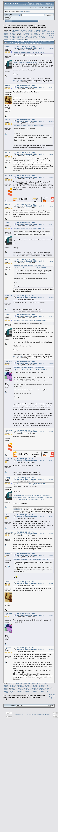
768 (18, 36)
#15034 (51, 479)
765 (10, 36)
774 (33, 36)
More (35, 21)
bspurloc (8, 648)
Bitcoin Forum (8, 25)
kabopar (7, 119)
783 (15, 37)
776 (39, 36)
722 (23, 31)
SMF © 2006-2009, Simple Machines (39, 714)
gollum (7, 582)
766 (12, 36)
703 (15, 30)
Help (14, 21)
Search (19, 21)
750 (12, 34)
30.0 (11, 17)
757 (32, 34)
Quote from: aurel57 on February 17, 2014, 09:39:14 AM (29, 125)
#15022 (51, 87)
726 (33, 31)
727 (36, 31)
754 (24, 34)
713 (42, 30)
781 (10, 37)
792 (39, 37)
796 (7, 39)
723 (26, 31)
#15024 (51, 154)
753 (21, 34)
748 (7, 34)
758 (34, 34)
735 (15, 33)
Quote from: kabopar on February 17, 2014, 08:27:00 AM (29, 52)
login (21, 11)
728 (39, 31)
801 (20, 39)
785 (20, 37)
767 (15, 36)
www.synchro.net (17, 80)
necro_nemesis (10, 532)
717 (10, 31)
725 (31, 31)
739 (26, 33)
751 (15, 34)
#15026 (51, 206)
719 (15, 31)
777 (41, 36)
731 (4, 33)
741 (31, 33)
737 (20, 33)
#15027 (51, 224)
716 (7, 31)
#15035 (51, 516)
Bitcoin (16, 25)
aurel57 (7, 85)
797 (10, 39)
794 (44, 37)
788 (28, 37)
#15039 (51, 615)
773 (31, 36)
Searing (7, 46)
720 (18, 31)
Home (8, 21)
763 (4, 36)
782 (12, 37)
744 (39, 33)
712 (39, 30)
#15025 (51, 177)
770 (23, 36)
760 (40, 34)
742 (33, 33)
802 (23, 39)
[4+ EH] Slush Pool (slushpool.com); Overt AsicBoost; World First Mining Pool (24, 26)
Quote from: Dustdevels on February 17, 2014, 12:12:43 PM (30, 320)
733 (10, 33)
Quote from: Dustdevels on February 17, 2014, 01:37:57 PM (30, 484)
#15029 (51, 297)
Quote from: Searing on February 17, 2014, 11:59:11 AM (29, 265)
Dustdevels (9, 296)
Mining (22, 25)
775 (36, 36)
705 (21, 30)
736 (18, 33)
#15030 (51, 316)
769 (20, 36)
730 (44, 31)
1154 (27, 39)
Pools (28, 25)
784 (18, 37)
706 (23, 30)
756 (29, 34)
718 (12, 31)
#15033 (51, 461)
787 (26, 37)
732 (7, 33)
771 (26, 36)
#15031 (51, 363)
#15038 (51, 583)
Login (24, 21)
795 (4, 39)
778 (44, 36)
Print (51, 37)
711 (37, 30)
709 (31, 30)
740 (28, 33)
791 (36, 37)
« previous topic (50, 32)
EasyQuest (8, 361)
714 (45, 30)
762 (45, 34)
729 (41, 31)
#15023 (51, 121)
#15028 (51, 261)
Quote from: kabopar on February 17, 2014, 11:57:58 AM (29, 228)
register (27, 11)
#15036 (51, 534)
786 (23, 37)
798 (12, 39)
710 (34, 30)
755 (26, 34)
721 (20, 31)
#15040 (51, 649)
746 (44, 33)
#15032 (51, 432)
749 (10, 34)
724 (28, 31)
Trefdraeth (8, 553)
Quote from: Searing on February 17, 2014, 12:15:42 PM (29, 367)
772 (28, 36)
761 (42, 34)
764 (7, 36)
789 (31, 37)
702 (13, 30)
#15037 (51, 555)
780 (7, 37)
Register (29, 21)
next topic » (51, 34)
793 (41, 37)
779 (4, 37)
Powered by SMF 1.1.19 (21, 714)
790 (33, 37)
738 (23, 33)
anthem (7, 515)
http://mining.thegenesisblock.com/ (25, 62)
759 (37, 34)
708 (29, 30)
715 (4, 31)
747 (4, 34)
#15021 (51, 48)
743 (36, 33)
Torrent (7, 18)
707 (26, 30)
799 (15, 39)
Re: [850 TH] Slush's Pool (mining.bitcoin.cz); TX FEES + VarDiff (30, 47)
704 (18, 30)
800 (18, 39)
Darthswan (8, 175)
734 (12, 33)
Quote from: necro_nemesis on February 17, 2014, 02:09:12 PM (31, 559)
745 (41, 33)
